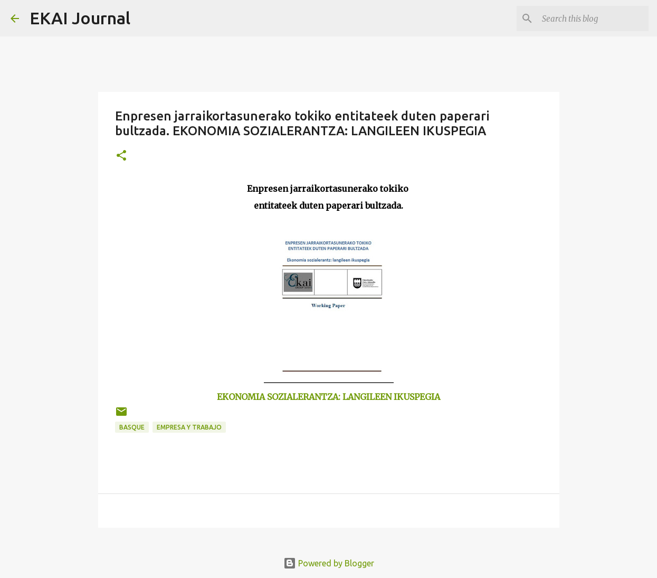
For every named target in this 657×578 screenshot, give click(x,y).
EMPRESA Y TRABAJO (189, 427)
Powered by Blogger (328, 563)
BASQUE (132, 427)
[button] (121, 156)
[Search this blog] (593, 18)
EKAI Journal (80, 17)
